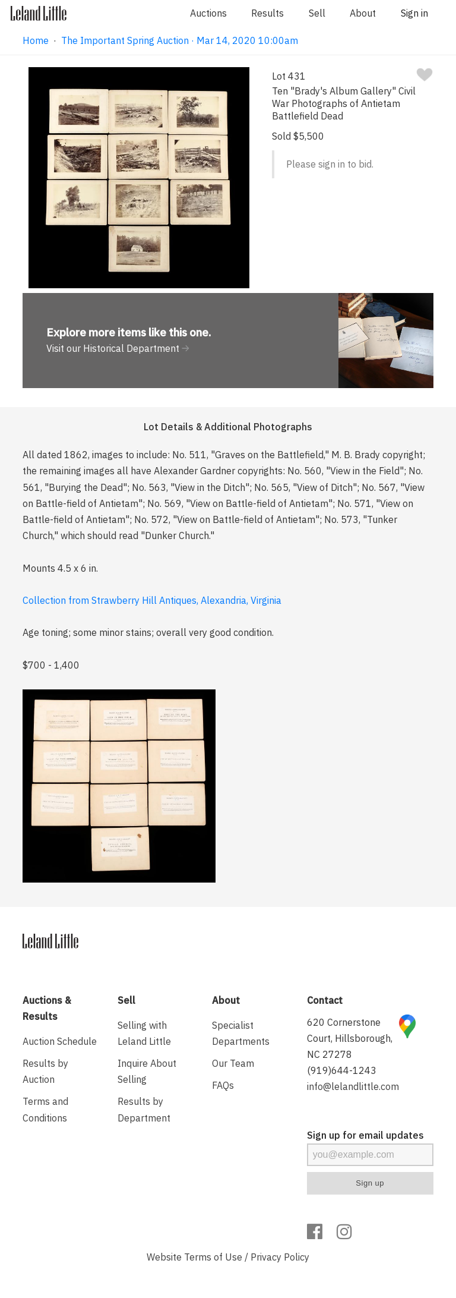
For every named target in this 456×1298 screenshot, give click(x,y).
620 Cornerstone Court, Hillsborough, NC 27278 (349, 1038)
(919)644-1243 (341, 1070)
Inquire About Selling (147, 1071)
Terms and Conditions (45, 1109)
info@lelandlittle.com (353, 1086)
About (363, 13)
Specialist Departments (241, 1033)
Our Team (233, 1063)
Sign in (414, 13)
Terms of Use (213, 1257)
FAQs (223, 1085)
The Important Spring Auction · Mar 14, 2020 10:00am (179, 40)
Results (267, 13)
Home (36, 40)
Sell (317, 13)
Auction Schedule (60, 1041)
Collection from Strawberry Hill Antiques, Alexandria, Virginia (152, 600)
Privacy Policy (280, 1257)
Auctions (208, 13)
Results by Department (144, 1109)
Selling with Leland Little (144, 1033)
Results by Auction (45, 1071)
